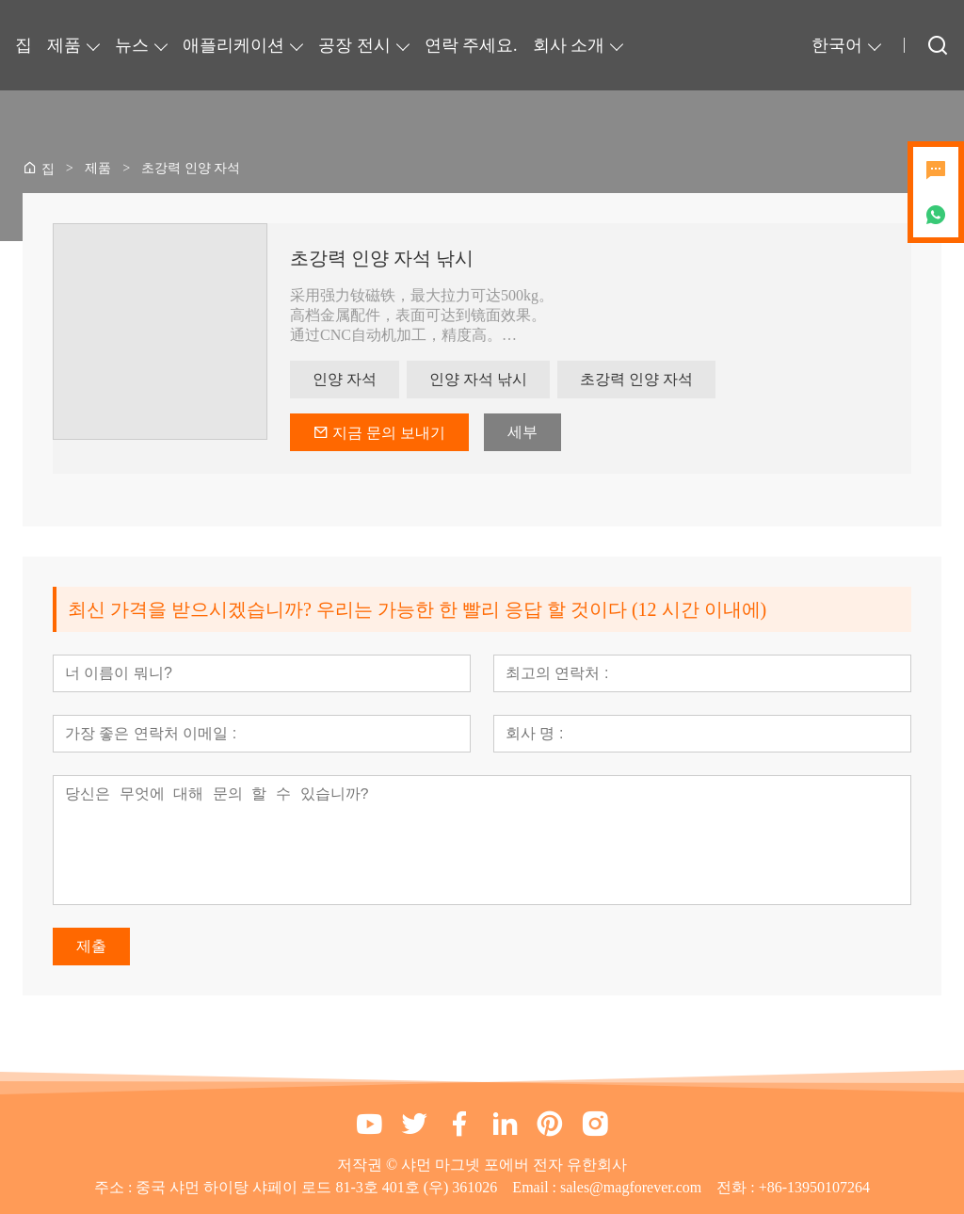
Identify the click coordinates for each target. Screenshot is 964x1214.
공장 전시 (354, 45)
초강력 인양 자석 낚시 (382, 258)
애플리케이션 (233, 45)
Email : (536, 1187)
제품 (64, 45)
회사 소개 (569, 45)
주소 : (115, 1187)
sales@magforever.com (630, 1187)
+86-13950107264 (814, 1187)
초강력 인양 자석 (636, 379)
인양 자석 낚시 (478, 379)
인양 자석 (345, 379)
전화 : (737, 1187)
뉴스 (132, 45)
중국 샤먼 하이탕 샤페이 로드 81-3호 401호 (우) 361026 (316, 1187)
